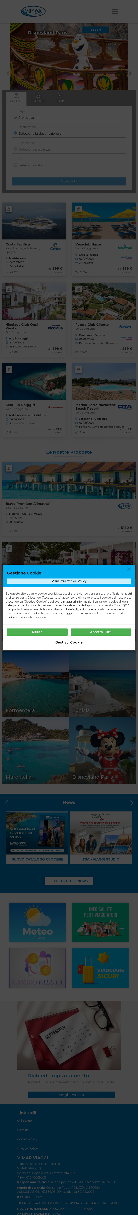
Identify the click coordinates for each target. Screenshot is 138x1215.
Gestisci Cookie (69, 642)
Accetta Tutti (101, 632)
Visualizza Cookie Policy (69, 581)
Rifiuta (37, 632)
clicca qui (40, 617)
